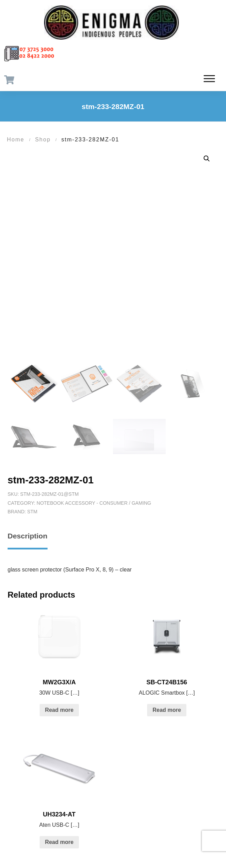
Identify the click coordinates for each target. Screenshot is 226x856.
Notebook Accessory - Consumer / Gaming (94, 503)
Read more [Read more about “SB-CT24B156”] (167, 710)
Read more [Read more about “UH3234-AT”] (59, 842)
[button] (207, 158)
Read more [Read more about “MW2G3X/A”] (59, 710)
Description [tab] (28, 536)
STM (32, 511)
